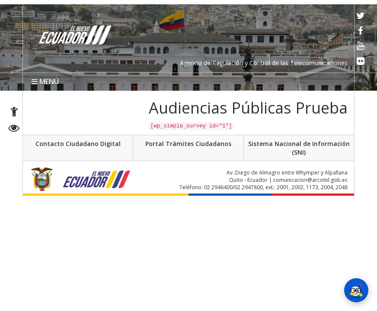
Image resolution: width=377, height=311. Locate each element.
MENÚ (45, 81)
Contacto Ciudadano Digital (78, 144)
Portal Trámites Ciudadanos (188, 144)
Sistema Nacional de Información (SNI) (299, 148)
